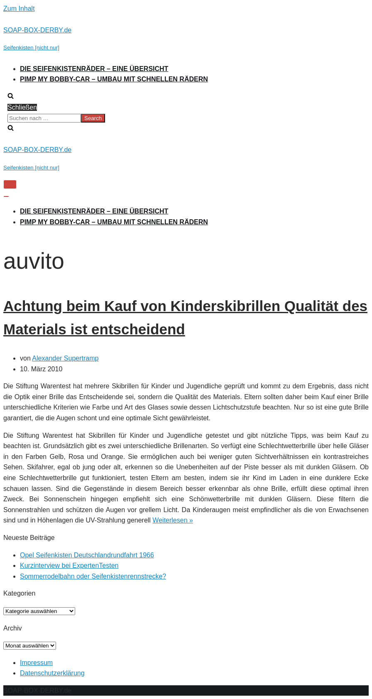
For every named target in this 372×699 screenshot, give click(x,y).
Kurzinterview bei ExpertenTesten (69, 565)
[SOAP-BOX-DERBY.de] (186, 39)
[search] (186, 118)
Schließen (22, 107)
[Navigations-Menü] (10, 184)
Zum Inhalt (19, 8)
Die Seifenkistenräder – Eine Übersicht (94, 68)
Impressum (36, 662)
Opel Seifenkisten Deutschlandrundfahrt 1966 (87, 555)
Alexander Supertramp (65, 358)
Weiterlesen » (172, 520)
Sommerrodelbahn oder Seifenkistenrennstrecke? (93, 576)
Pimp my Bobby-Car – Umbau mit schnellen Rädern (114, 79)
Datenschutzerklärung (52, 673)
